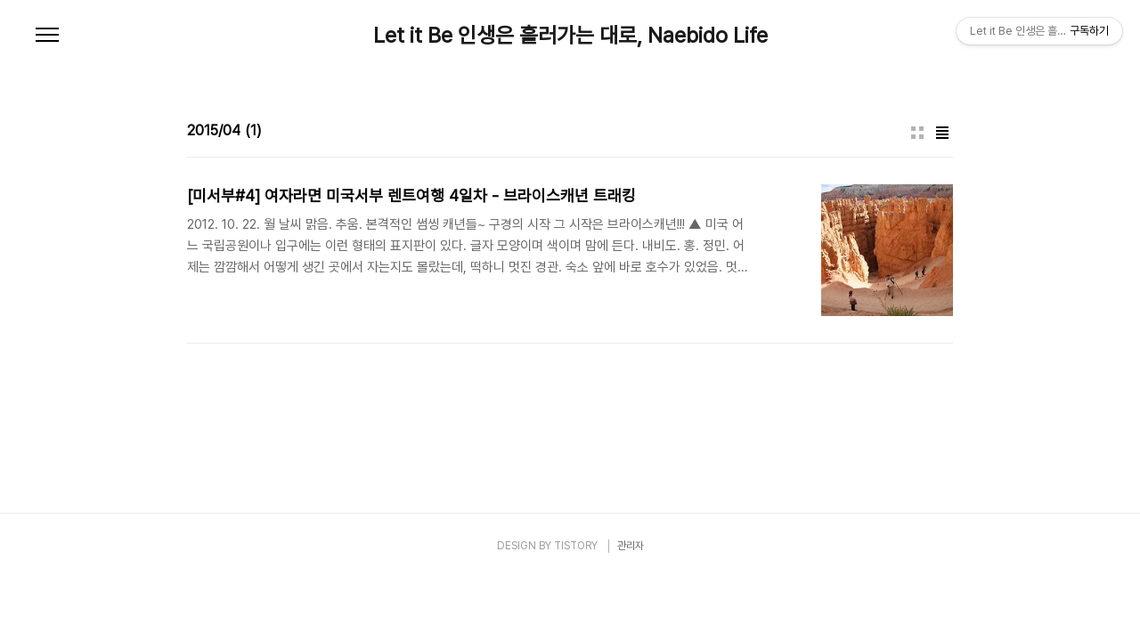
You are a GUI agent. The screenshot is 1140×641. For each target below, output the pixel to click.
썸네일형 (917, 132)
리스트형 (942, 132)
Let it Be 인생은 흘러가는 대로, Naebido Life (570, 35)
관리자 (630, 546)
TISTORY (576, 546)
